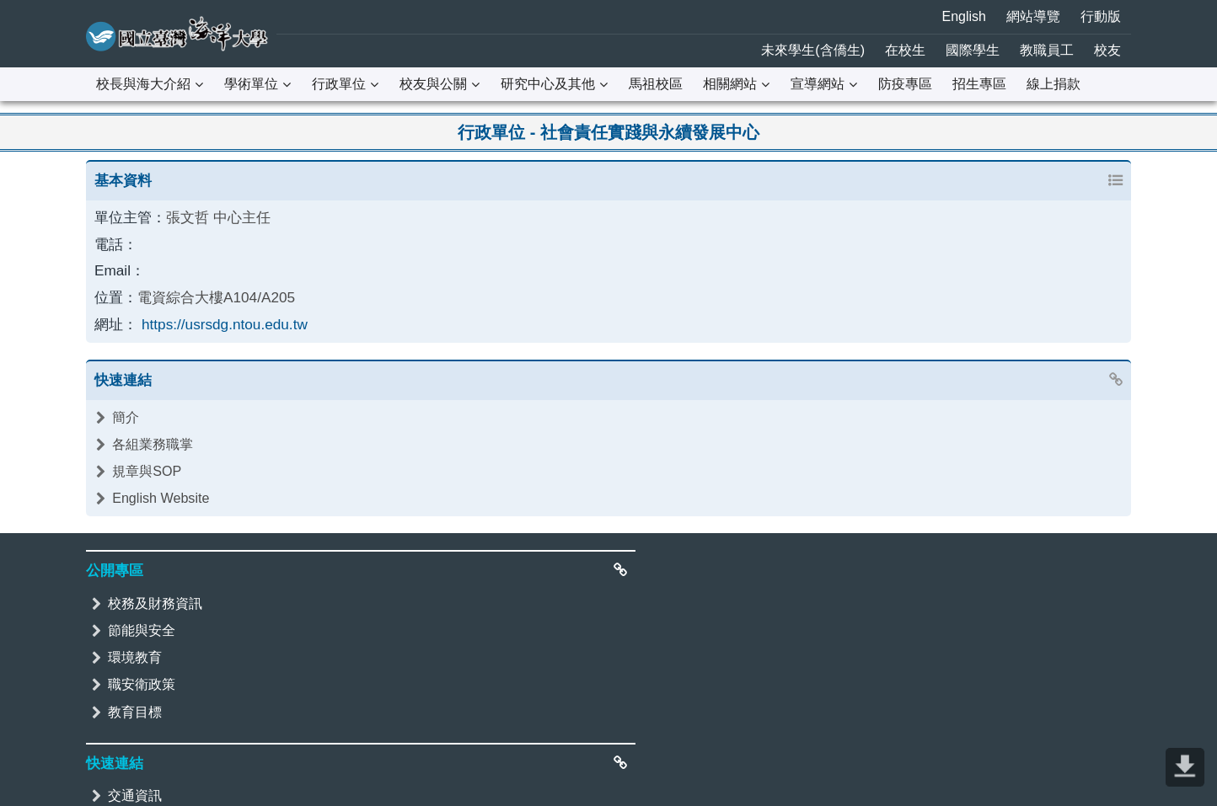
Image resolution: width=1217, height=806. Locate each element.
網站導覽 (1033, 16)
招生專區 (979, 84)
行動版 (1100, 16)
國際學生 (973, 50)
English (964, 16)
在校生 (905, 50)
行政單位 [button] (339, 84)
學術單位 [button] (251, 84)
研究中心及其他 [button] (548, 84)
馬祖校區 (656, 84)
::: (9, 12)
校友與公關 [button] (433, 84)
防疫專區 (905, 84)
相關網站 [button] (730, 84)
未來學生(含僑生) (813, 50)
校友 (1107, 50)
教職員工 (1047, 50)
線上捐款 (1053, 84)
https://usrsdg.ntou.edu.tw (216, 316)
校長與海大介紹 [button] (143, 84)
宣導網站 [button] (817, 84)
